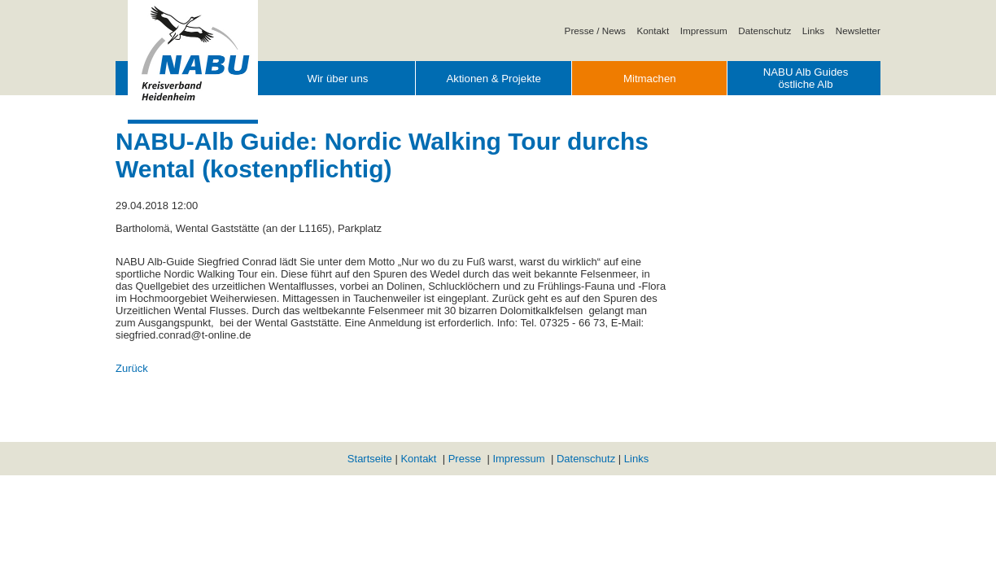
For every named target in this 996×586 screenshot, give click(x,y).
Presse (464, 459)
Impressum (703, 30)
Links (813, 30)
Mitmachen (649, 78)
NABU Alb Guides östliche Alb (806, 78)
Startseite (369, 459)
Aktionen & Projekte (493, 78)
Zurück (132, 368)
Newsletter (858, 30)
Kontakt (653, 30)
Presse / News (595, 30)
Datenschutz (764, 30)
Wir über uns (337, 78)
